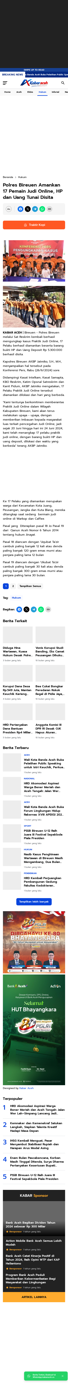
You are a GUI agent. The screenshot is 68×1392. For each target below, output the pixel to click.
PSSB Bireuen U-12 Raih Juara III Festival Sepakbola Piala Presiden (43, 834)
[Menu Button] (5, 83)
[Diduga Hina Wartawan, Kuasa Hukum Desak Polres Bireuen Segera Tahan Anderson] (18, 635)
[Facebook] (20, 209)
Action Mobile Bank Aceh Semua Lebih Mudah (34, 1243)
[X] (28, 209)
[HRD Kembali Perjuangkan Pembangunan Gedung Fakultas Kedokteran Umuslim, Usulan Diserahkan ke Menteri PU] (12, 881)
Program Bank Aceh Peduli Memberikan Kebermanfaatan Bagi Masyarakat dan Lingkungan (30, 1278)
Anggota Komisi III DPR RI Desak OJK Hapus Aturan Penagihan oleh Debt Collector (48, 728)
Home (7, 92)
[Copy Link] (49, 209)
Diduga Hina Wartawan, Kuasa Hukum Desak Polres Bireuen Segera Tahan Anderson (17, 651)
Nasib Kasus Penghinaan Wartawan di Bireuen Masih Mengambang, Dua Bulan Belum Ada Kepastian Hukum (43, 858)
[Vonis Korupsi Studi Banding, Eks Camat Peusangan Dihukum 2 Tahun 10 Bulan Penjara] (50, 635)
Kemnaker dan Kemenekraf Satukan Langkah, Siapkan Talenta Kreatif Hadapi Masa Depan (36, 1127)
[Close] (62, 1376)
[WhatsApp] (42, 209)
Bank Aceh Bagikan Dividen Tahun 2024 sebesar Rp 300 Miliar (30, 1225)
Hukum (42, 92)
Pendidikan (30, 873)
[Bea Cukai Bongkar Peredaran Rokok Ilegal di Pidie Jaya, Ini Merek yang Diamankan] (50, 673)
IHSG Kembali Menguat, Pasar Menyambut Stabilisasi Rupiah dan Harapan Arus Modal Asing (34, 1144)
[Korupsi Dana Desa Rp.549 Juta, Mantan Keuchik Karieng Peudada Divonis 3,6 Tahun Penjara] (18, 673)
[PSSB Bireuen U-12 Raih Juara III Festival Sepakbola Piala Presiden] (12, 833)
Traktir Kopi (34, 225)
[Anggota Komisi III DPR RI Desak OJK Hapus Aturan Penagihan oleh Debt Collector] (50, 711)
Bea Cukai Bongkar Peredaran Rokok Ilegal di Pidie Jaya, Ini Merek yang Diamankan (49, 690)
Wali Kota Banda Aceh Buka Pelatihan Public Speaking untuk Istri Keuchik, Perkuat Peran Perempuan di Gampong (44, 763)
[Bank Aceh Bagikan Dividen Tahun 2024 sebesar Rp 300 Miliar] (34, 1218)
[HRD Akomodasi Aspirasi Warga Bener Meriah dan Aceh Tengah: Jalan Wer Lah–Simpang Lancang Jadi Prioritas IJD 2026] (12, 786)
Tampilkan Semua (30, 586)
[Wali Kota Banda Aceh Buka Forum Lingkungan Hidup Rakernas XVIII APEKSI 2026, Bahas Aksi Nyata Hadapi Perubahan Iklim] (12, 810)
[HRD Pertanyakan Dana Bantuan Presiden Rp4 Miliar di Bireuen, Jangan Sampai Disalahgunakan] (18, 711)
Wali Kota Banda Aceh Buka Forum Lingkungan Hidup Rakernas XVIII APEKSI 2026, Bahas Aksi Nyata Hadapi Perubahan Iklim (44, 810)
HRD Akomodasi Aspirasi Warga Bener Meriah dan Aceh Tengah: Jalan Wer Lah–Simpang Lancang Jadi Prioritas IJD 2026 (43, 787)
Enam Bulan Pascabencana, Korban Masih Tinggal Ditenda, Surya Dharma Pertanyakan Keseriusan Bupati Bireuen (37, 1161)
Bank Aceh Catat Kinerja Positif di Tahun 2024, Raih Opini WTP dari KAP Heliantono (33, 1259)
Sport (27, 826)
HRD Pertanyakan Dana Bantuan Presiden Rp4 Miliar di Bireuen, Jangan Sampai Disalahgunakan (17, 728)
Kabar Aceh (26, 1088)
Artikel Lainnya (34, 1297)
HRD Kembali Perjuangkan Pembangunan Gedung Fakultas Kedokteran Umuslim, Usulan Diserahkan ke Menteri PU (44, 882)
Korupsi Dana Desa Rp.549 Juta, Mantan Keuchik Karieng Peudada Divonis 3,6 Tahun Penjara (17, 690)
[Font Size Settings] (9, 209)
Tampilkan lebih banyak (34, 902)
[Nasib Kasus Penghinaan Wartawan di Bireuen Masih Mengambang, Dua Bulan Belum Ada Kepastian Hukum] (12, 857)
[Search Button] (63, 83)
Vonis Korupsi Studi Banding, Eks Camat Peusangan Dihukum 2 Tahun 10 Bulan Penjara (50, 651)
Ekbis (30, 92)
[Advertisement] (34, 34)
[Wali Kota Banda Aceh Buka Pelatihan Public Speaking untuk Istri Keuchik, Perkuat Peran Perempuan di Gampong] (12, 762)
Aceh (19, 92)
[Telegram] (35, 209)
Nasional (29, 778)
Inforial (55, 92)
